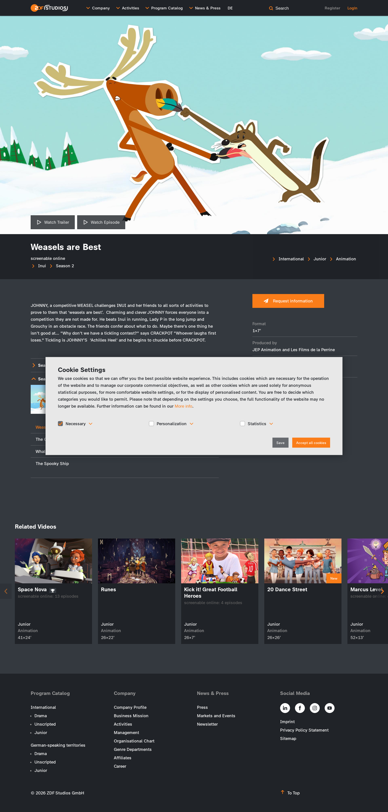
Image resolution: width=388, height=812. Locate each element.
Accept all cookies (311, 443)
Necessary (76, 423)
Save (280, 443)
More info (183, 406)
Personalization (172, 423)
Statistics (257, 423)
